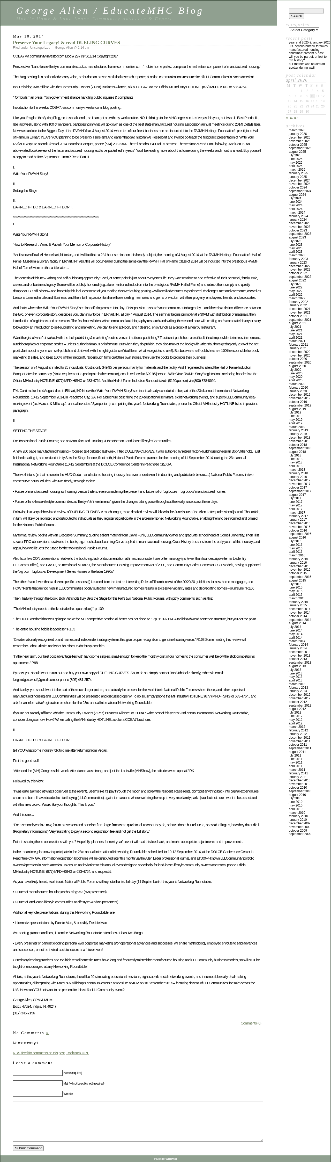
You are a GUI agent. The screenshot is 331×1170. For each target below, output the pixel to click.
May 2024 (296, 205)
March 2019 (297, 427)
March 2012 (297, 727)
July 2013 (295, 670)
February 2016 (298, 559)
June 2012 (296, 716)
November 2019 (299, 398)
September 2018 (300, 448)
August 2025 (297, 152)
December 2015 (299, 566)
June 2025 (296, 159)
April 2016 (296, 552)
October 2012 (298, 702)
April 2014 (296, 637)
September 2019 (300, 405)
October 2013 (298, 659)
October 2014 (298, 616)
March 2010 (297, 813)
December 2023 (299, 223)
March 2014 (297, 641)
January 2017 (298, 519)
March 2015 (297, 598)
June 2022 (296, 287)
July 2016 (295, 541)
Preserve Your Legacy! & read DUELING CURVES (66, 42)
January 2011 (298, 777)
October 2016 (298, 530)
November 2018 (299, 441)
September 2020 (300, 362)
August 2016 (297, 537)
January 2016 (298, 562)
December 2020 (299, 352)
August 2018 (297, 452)
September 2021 (300, 320)
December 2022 (299, 266)
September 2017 (300, 491)
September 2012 (300, 705)
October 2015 (298, 573)
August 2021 (297, 323)
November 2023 (299, 227)
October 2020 (298, 359)
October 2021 (298, 316)
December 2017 (299, 480)
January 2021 (298, 348)
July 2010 (295, 798)
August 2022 (297, 280)
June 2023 (296, 244)
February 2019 (298, 430)
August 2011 (297, 752)
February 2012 (298, 730)
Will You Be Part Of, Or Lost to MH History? (308, 58)
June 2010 (296, 802)
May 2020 (296, 377)
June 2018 (296, 459)
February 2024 (298, 216)
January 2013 (298, 691)
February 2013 (298, 687)
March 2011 (297, 770)
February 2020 (298, 387)
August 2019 (297, 409)
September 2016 (300, 534)
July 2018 (295, 455)
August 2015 (297, 580)
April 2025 (296, 166)
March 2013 (297, 684)
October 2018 (298, 445)
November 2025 (299, 141)
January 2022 (298, 305)
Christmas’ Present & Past (306, 53)
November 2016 (299, 527)
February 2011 (298, 773)
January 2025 (298, 177)
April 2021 (296, 337)
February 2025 (298, 173)
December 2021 (299, 309)
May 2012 (296, 720)
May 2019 (296, 420)
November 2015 (299, 569)
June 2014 (296, 630)
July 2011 (295, 755)
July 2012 (295, 712)
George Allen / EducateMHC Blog (110, 10)
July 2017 (295, 498)
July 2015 (295, 584)
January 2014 (298, 648)
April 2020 (296, 380)
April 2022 (296, 294)
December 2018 (299, 437)
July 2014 (295, 627)
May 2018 (296, 462)
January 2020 (298, 391)
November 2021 (299, 312)
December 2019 (299, 394)
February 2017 (298, 516)
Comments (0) (251, 1023)
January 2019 (298, 434)
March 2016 (297, 555)
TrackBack (77, 1053)
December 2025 (299, 137)
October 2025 (298, 145)
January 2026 (298, 134)
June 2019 (296, 416)
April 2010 (296, 809)
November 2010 (299, 784)
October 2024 (298, 187)
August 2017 (297, 495)
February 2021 (298, 344)
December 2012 (299, 694)
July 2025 (295, 155)
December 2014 (299, 609)
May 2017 (296, 505)
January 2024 (298, 219)
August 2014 (297, 623)
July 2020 (295, 370)
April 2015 (296, 595)
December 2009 (299, 823)
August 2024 (297, 195)
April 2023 (296, 251)
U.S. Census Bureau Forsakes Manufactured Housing (308, 48)
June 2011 (296, 759)
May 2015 (296, 591)
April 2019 (296, 423)
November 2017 (299, 484)
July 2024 (295, 198)
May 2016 (296, 548)
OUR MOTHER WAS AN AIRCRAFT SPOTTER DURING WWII (307, 65)
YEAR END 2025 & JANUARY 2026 (309, 42)
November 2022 (299, 269)
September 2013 (300, 662)
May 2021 (296, 334)
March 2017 (297, 512)
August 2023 (297, 237)
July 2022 (295, 284)
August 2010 (297, 795)
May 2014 (296, 634)
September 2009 (300, 834)
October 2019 (298, 402)
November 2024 (299, 184)
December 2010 (299, 780)
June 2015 (296, 587)
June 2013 (296, 673)
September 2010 (300, 791)
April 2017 (296, 509)
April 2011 (296, 766)
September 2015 (300, 577)
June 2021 (296, 330)
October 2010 (298, 787)
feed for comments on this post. (39, 1053)
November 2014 (299, 612)
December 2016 (299, 523)
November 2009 (299, 827)
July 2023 (295, 241)
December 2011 (299, 737)
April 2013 (296, 680)
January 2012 (298, 734)
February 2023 (298, 259)
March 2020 (297, 384)
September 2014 (300, 620)
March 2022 (297, 298)
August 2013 (297, 666)
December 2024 (299, 180)
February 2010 (298, 816)
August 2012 (297, 709)
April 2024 (296, 209)
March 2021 (297, 341)
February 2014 (298, 644)
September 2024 (300, 191)
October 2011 (298, 744)
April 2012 (296, 723)
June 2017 (296, 502)
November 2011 (299, 741)
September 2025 (300, 148)
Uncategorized (40, 47)
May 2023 (296, 248)
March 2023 (297, 255)
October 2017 (298, 487)
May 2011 (296, 762)
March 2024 (297, 212)
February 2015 (298, 602)
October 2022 (298, 273)
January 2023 (298, 262)
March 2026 (297, 130)
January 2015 (298, 605)
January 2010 (298, 820)
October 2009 (298, 830)
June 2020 (296, 373)
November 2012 (299, 698)
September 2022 (300, 277)
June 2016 (296, 545)
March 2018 (297, 469)
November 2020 (299, 355)
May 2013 (296, 677)
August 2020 (297, 366)
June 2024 (296, 202)
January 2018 (298, 477)
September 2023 (300, 234)
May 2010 (296, 805)
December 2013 (299, 652)
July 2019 (295, 412)
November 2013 (299, 655)
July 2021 (295, 327)
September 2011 (300, 748)
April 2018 (296, 466)
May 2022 (296, 291)
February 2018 (298, 473)
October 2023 (298, 230)
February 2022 (298, 302)
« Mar (292, 117)
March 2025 (297, 169)
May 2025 (296, 162)
